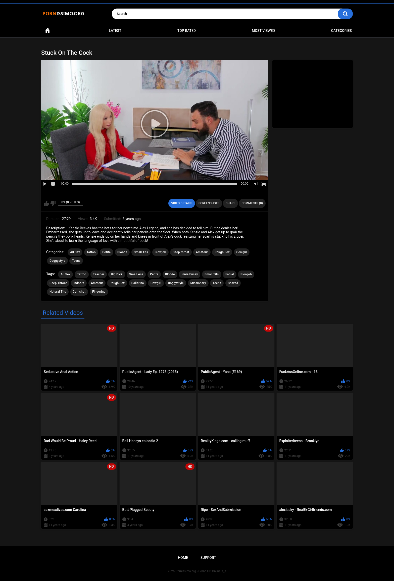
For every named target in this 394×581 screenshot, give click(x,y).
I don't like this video (53, 203)
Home (47, 30)
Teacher (98, 274)
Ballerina (137, 283)
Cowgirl (241, 252)
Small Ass (136, 274)
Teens (76, 260)
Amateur (202, 252)
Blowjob (160, 252)
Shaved (233, 283)
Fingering (99, 291)
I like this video (46, 203)
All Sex (75, 252)
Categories (341, 31)
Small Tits (141, 252)
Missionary (198, 283)
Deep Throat (58, 283)
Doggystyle (57, 260)
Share (230, 203)
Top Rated (186, 31)
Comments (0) (252, 203)
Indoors (78, 283)
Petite (106, 252)
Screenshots (209, 203)
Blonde (122, 252)
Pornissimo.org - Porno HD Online (198, 571)
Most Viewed (263, 31)
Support (208, 558)
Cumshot (79, 291)
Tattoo (91, 252)
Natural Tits (58, 291)
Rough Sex (222, 252)
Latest (115, 31)
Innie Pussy (189, 274)
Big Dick (116, 274)
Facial (229, 274)
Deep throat (181, 252)
